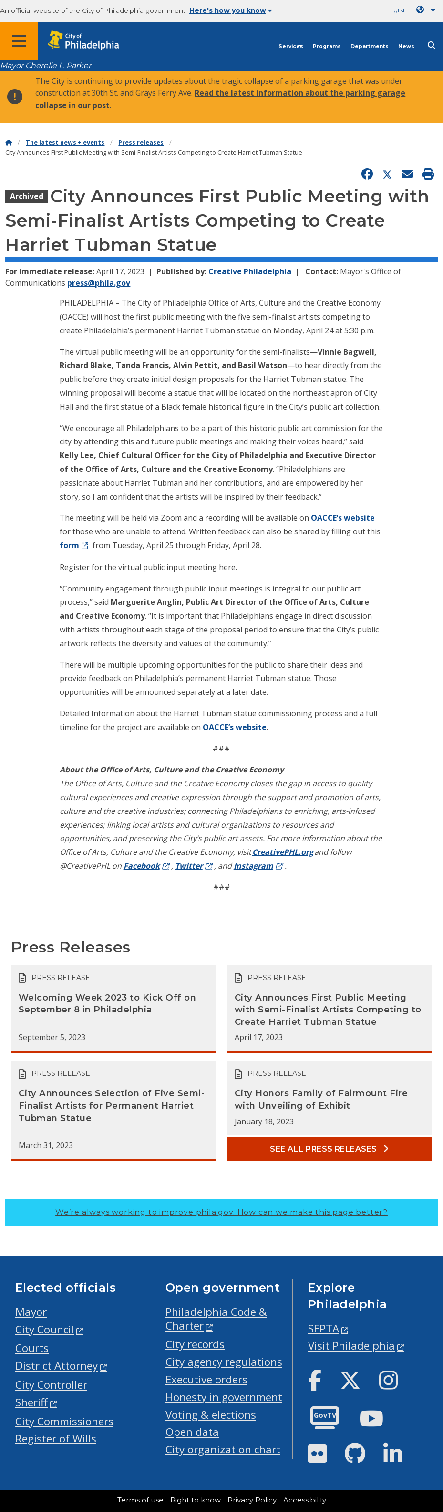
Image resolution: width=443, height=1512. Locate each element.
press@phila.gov (98, 283)
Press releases (141, 143)
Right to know (195, 1500)
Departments (369, 46)
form (69, 545)
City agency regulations (223, 1361)
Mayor (31, 1311)
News (406, 46)
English (396, 10)
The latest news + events (65, 143)
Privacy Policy (252, 1500)
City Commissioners (64, 1421)
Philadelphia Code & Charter (216, 1318)
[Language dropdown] (427, 10)
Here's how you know (230, 10)
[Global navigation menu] (19, 41)
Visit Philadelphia (351, 1345)
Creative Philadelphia (249, 271)
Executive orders (206, 1379)
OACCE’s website (343, 517)
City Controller (51, 1384)
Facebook (142, 866)
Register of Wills (55, 1438)
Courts (32, 1348)
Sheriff (31, 1402)
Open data (192, 1431)
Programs (327, 46)
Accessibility (304, 1500)
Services (290, 46)
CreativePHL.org (282, 852)
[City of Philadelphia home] (88, 40)
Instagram (253, 866)
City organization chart (222, 1449)
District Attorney (56, 1365)
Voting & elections (210, 1414)
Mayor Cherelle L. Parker (45, 65)
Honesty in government (223, 1397)
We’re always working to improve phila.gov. (221, 1212)
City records (195, 1344)
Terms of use (140, 1500)
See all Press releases (329, 1148)
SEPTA (323, 1328)
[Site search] (431, 45)
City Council (44, 1329)
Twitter (189, 866)
